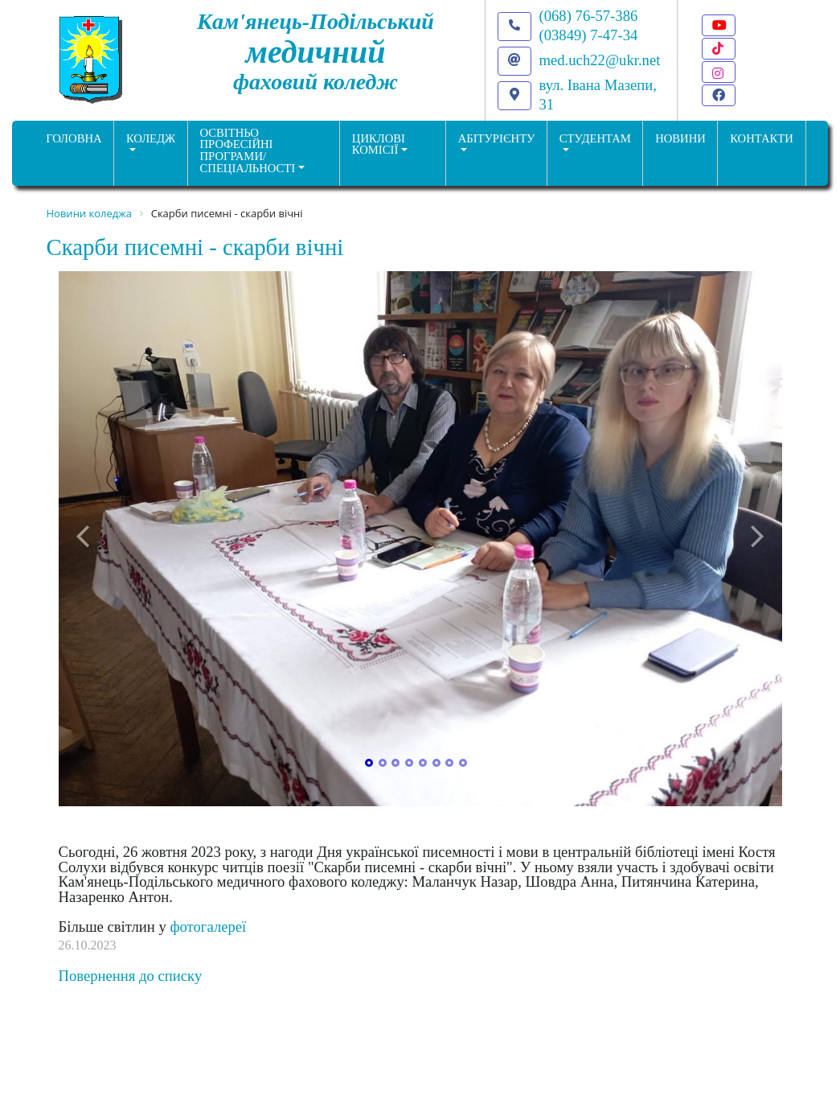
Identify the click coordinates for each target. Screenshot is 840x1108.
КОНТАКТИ (761, 138)
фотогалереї (208, 926)
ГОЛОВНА (73, 138)
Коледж (150, 138)
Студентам (595, 138)
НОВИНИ (680, 138)
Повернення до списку (131, 975)
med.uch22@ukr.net (600, 59)
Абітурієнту (496, 138)
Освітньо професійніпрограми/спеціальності (248, 150)
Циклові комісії (378, 144)
